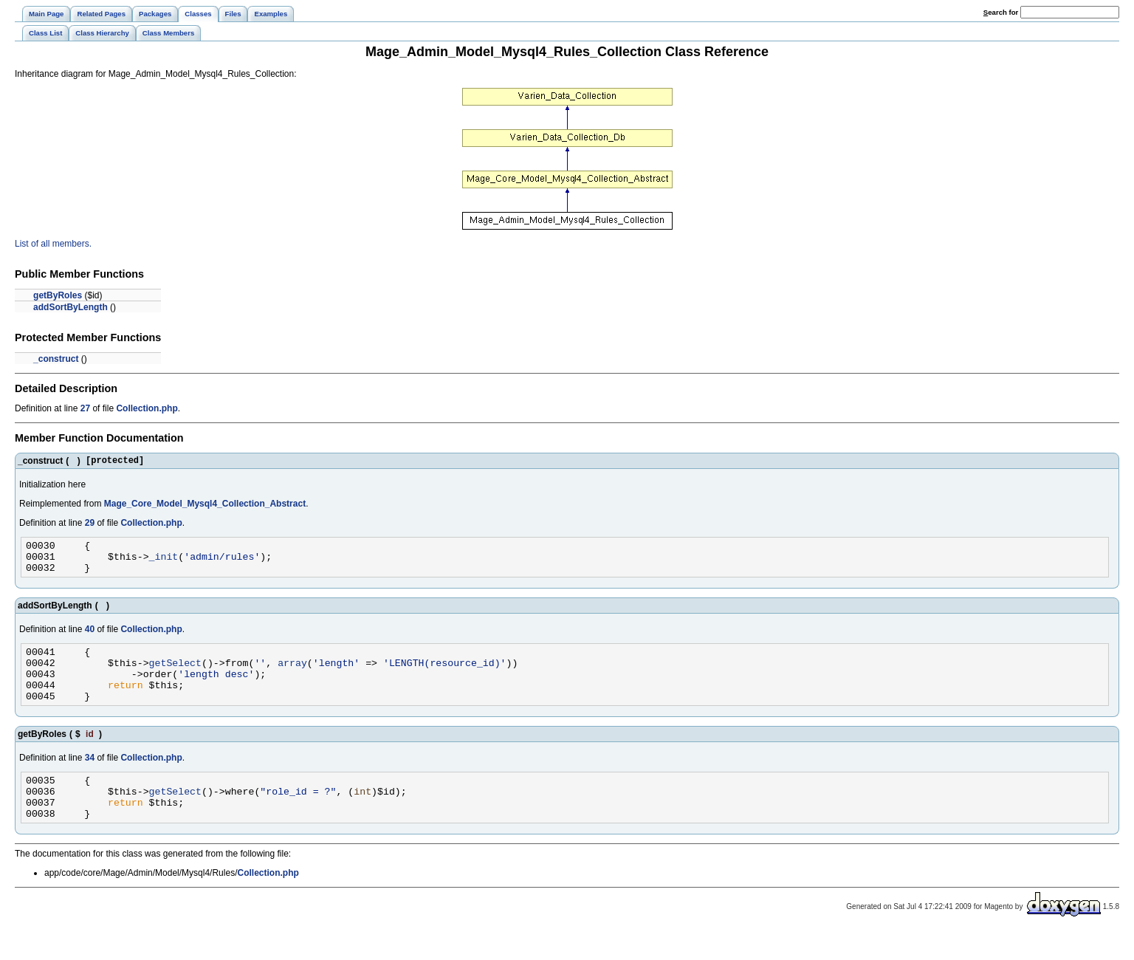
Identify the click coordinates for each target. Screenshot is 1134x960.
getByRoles (57, 295)
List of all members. (53, 244)
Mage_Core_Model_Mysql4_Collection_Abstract (205, 506)
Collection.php (146, 408)
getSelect (175, 675)
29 (89, 525)
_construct (55, 359)
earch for (1000, 12)
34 (89, 777)
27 (85, 408)
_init (164, 562)
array (292, 675)
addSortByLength (70, 307)
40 (89, 638)
